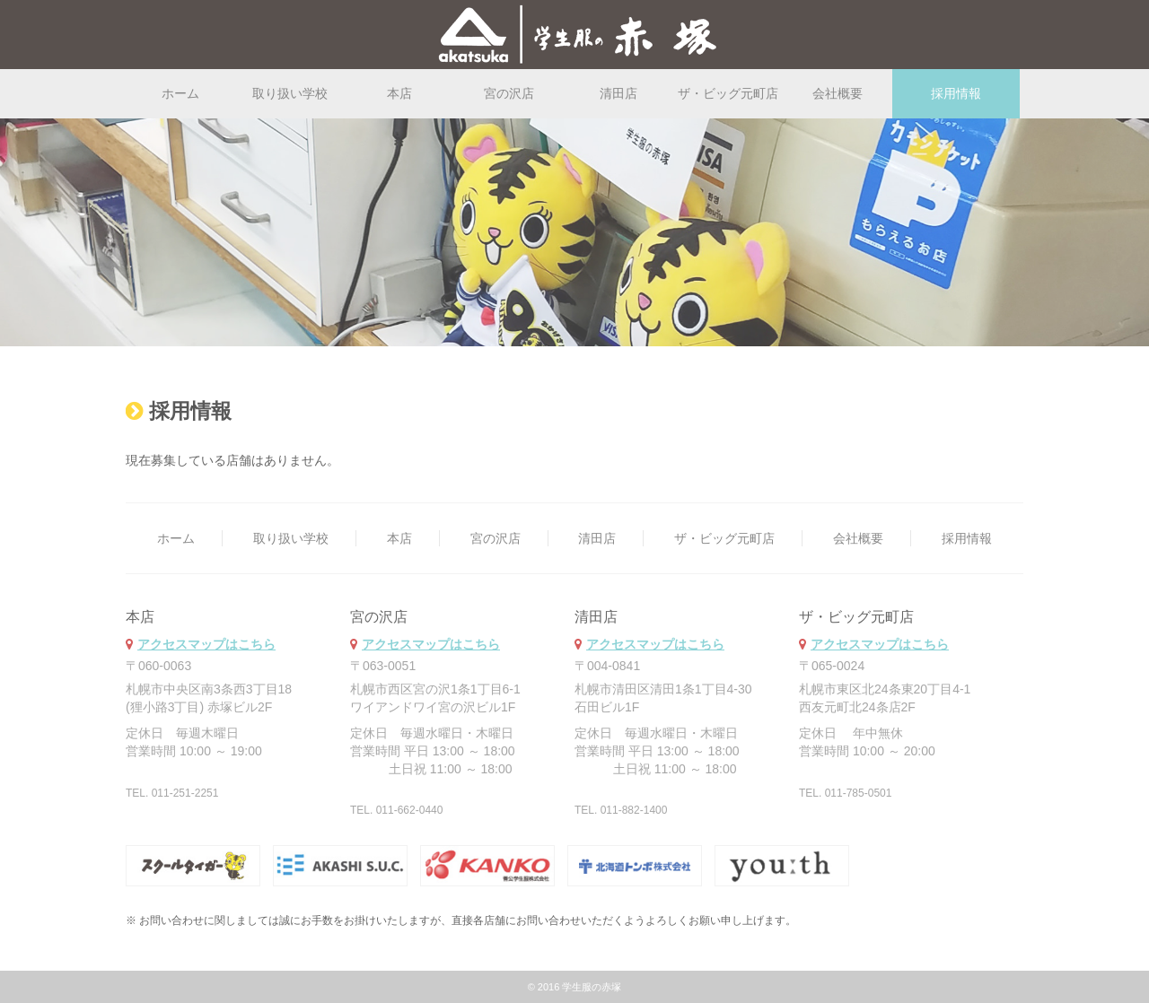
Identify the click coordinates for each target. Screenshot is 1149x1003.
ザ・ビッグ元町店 (728, 93)
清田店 (618, 93)
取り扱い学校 (290, 93)
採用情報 (967, 538)
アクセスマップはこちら (206, 644)
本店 (399, 93)
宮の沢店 (509, 93)
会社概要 (837, 93)
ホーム (180, 93)
